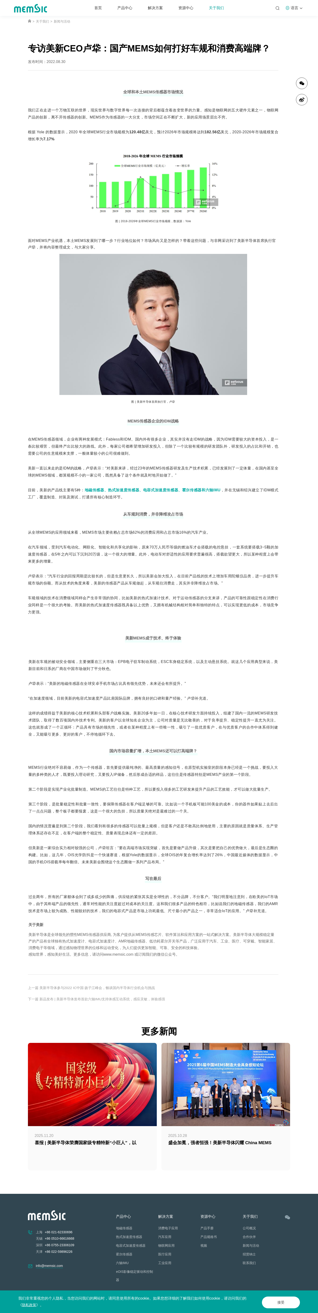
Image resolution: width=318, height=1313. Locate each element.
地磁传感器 (124, 1228)
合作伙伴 (249, 1237)
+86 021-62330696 (59, 1232)
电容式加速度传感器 (131, 1245)
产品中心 (124, 8)
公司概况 (249, 1228)
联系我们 (249, 1263)
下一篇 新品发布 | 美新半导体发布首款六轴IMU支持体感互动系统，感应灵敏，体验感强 (101, 999)
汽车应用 (164, 1237)
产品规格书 (208, 1237)
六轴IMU (122, 1263)
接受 (277, 1302)
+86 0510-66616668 (59, 1238)
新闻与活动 (62, 21)
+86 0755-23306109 (59, 1245)
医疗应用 (164, 1254)
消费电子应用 (168, 1228)
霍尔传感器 (124, 1254)
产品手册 (207, 1228)
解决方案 (155, 8)
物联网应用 (166, 1245)
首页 (98, 8)
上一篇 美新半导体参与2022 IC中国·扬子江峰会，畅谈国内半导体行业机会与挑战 (95, 988)
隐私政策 (29, 1305)
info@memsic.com (49, 1266)
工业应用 (164, 1263)
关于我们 (216, 8)
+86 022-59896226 (59, 1252)
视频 (203, 1245)
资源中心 (185, 8)
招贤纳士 (249, 1254)
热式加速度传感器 (129, 1237)
